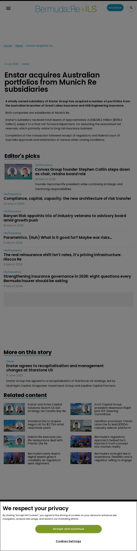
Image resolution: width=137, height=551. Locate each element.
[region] (68, 526)
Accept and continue (68, 529)
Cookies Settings (68, 541)
